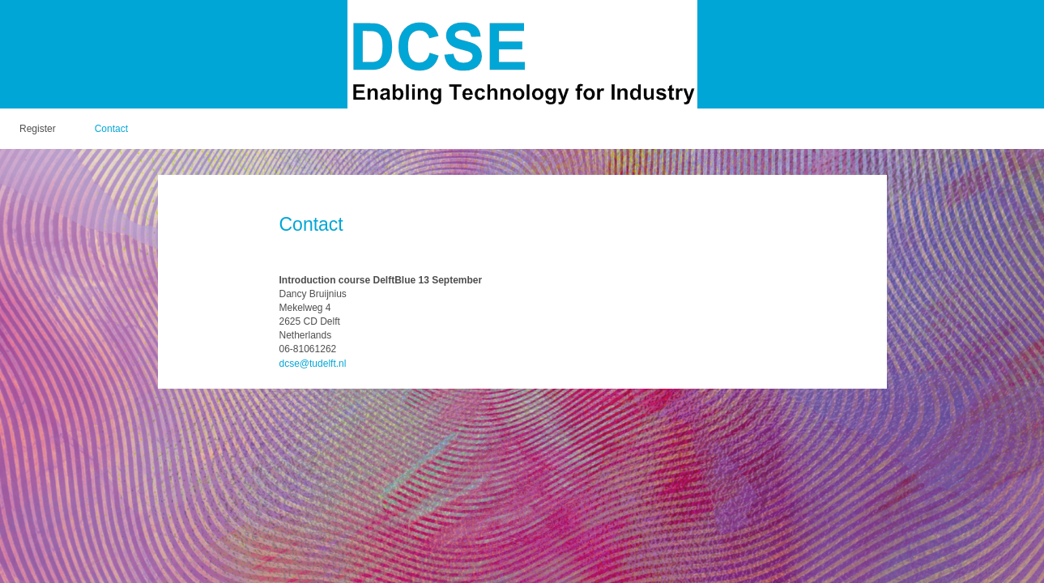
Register (37, 128)
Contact (111, 128)
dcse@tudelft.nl (313, 363)
